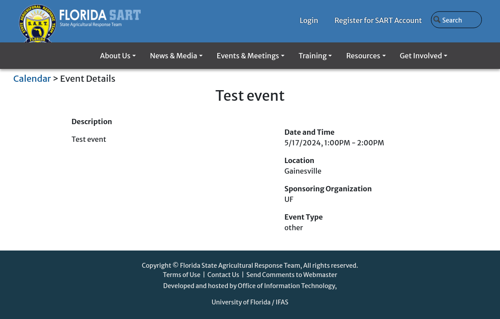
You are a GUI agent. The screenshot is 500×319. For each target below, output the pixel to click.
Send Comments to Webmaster (291, 275)
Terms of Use (181, 275)
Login (309, 20)
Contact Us (223, 275)
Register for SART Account (378, 20)
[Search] (456, 19)
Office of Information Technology (286, 286)
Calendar (32, 78)
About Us (115, 55)
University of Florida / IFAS (250, 302)
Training (313, 55)
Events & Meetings (248, 55)
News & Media (173, 55)
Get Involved (421, 55)
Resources (363, 55)
